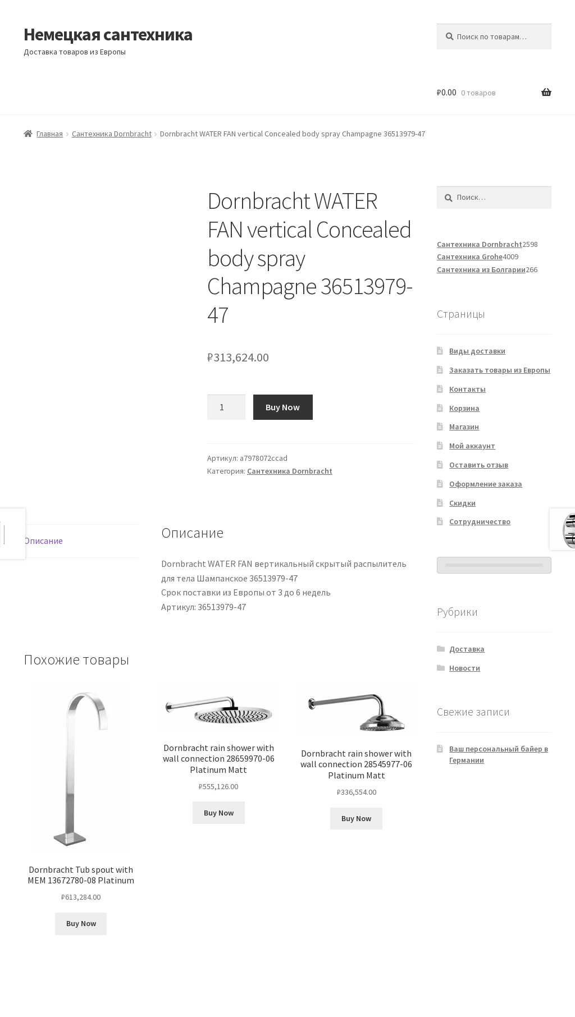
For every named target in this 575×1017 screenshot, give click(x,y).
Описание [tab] (43, 540)
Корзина (464, 408)
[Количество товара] (226, 407)
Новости (464, 668)
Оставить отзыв (478, 465)
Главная (49, 134)
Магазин (464, 427)
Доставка (467, 649)
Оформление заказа (485, 484)
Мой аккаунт (472, 446)
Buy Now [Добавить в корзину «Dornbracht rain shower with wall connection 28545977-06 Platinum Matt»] (356, 818)
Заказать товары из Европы (499, 370)
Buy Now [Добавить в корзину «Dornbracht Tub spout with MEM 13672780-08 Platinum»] (81, 923)
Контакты (467, 389)
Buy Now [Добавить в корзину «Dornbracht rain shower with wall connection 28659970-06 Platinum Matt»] (219, 813)
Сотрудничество (479, 521)
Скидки (462, 503)
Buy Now (283, 407)
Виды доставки (477, 351)
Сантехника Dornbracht (112, 134)
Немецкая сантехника (108, 34)
